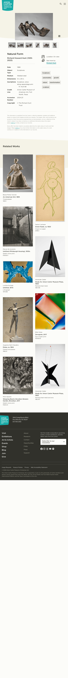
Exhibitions (7, 436)
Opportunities (29, 443)
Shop (4, 447)
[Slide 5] (46, 45)
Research (27, 436)
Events (5, 443)
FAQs (26, 446)
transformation (55, 82)
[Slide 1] (12, 45)
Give (4, 457)
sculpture (46, 87)
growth (56, 78)
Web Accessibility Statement (39, 467)
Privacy (27, 467)
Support (27, 453)
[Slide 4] (37, 45)
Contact (26, 440)
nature (45, 82)
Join (4, 453)
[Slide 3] (29, 45)
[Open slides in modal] (59, 36)
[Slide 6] (54, 45)
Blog (4, 450)
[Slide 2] (20, 45)
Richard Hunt (51, 63)
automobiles (47, 78)
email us (13, 123)
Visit (4, 433)
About (26, 433)
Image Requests (6, 467)
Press (26, 449)
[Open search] (61, 4)
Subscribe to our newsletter (48, 442)
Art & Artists (7, 440)
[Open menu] (65, 4)
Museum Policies (18, 467)
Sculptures (46, 73)
